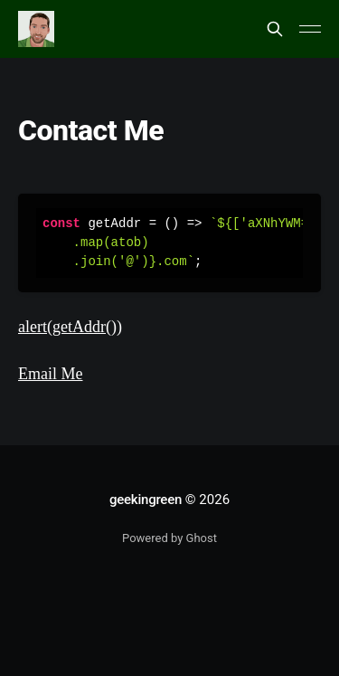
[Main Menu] (310, 29)
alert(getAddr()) (70, 327)
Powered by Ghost (169, 538)
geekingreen (145, 499)
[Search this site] (274, 28)
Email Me (50, 374)
